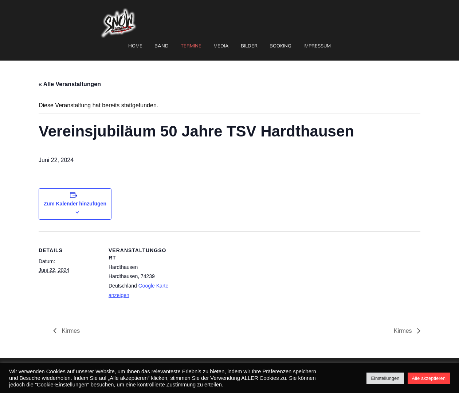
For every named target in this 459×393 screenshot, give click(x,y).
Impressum (317, 46)
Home (135, 46)
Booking (280, 46)
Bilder (249, 46)
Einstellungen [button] (385, 378)
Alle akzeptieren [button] (429, 378)
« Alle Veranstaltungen (70, 84)
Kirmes (70, 331)
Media (221, 46)
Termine (191, 46)
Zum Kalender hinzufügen (75, 204)
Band (161, 46)
